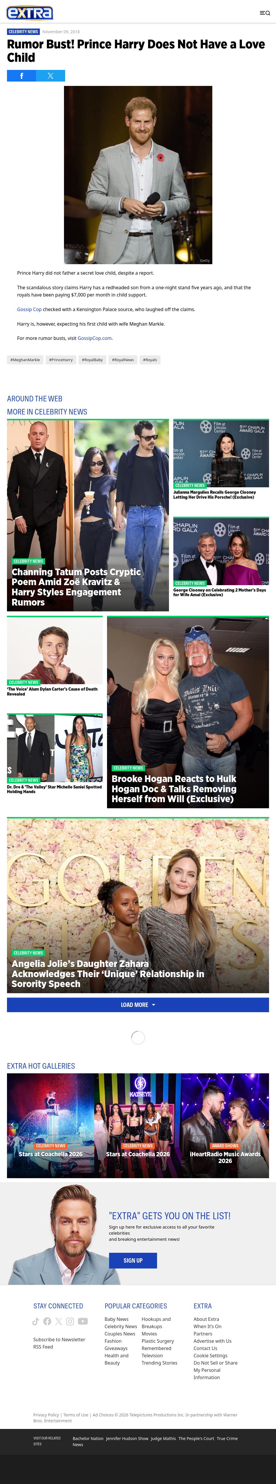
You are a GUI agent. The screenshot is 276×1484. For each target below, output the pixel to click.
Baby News (117, 1319)
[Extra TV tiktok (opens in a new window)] (36, 1321)
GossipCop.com (95, 338)
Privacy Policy (46, 1415)
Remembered (156, 1348)
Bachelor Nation (88, 1438)
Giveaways (116, 1348)
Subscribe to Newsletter (59, 1339)
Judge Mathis (163, 1438)
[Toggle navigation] (263, 13)
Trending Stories (159, 1363)
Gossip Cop (29, 309)
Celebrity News (23, 31)
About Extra (206, 1319)
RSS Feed (43, 1347)
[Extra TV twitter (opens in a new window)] (59, 1321)
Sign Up (133, 1260)
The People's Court (196, 1438)
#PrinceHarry (61, 359)
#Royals (150, 359)
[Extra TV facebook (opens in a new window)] (47, 1321)
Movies (149, 1334)
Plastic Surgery (158, 1341)
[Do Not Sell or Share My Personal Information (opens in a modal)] (218, 1370)
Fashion (113, 1341)
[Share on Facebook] (21, 76)
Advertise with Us (213, 1341)
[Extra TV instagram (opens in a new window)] (70, 1321)
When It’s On (208, 1326)
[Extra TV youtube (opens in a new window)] (82, 1321)
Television (152, 1355)
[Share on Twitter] (50, 76)
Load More (138, 1004)
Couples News (120, 1334)
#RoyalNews (123, 359)
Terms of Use (75, 1415)
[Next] (263, 1124)
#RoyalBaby (92, 359)
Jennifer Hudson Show (127, 1438)
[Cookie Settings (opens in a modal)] (210, 1355)
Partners (203, 1334)
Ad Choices (103, 1415)
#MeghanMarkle (25, 359)
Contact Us (205, 1348)
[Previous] (12, 1124)
